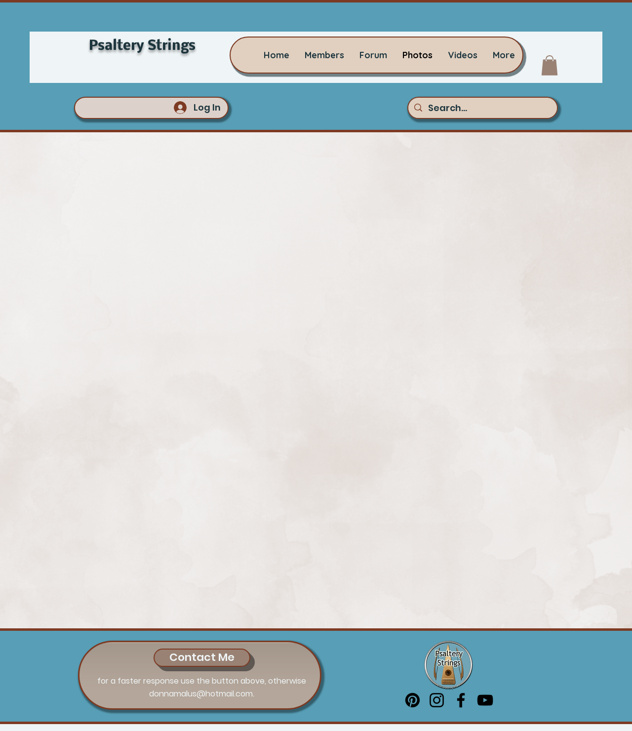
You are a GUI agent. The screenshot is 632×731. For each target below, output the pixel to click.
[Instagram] (436, 700)
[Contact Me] (202, 658)
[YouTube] (485, 700)
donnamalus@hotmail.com (201, 693)
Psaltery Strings (142, 46)
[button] (549, 65)
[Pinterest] (412, 700)
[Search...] (482, 108)
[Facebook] (461, 700)
